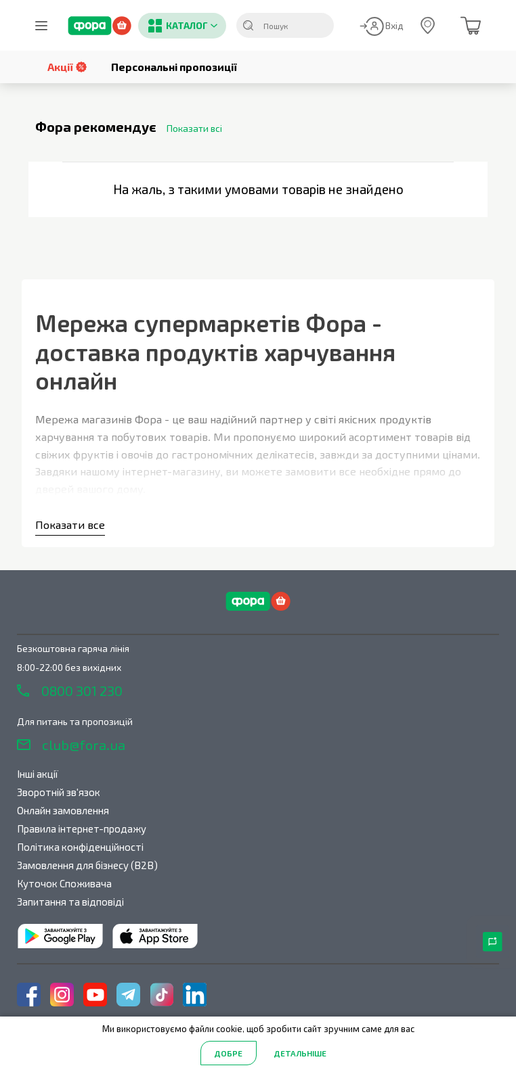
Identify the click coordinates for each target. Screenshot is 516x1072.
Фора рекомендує (95, 127)
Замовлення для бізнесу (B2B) (87, 865)
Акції (67, 66)
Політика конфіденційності (80, 847)
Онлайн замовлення (63, 810)
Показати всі (194, 128)
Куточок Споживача (64, 883)
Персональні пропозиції (174, 66)
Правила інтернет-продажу (81, 828)
